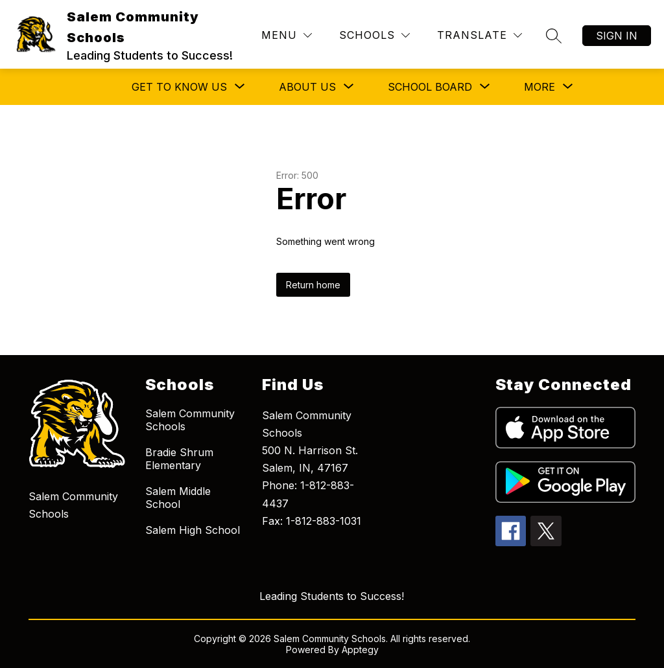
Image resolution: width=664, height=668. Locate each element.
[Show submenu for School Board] (430, 87)
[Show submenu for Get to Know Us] (179, 87)
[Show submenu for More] (539, 87)
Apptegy (360, 649)
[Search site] (554, 35)
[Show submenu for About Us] (307, 87)
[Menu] (286, 35)
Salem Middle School (178, 498)
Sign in (616, 35)
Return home (313, 284)
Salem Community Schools (190, 420)
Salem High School (192, 530)
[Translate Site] (479, 35)
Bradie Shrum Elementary (179, 459)
